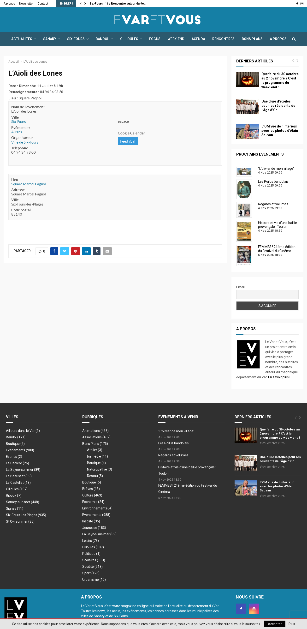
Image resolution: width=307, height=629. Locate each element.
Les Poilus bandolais (173, 443)
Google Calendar (131, 133)
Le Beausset (19, 476)
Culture (92, 495)
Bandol (102, 39)
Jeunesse (94, 528)
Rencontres (223, 39)
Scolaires (93, 560)
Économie (93, 502)
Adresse (18, 190)
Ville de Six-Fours (24, 142)
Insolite (91, 521)
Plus (292, 624)
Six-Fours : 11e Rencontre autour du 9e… (117, 3)
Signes (14, 508)
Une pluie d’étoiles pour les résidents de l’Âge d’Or (278, 105)
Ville (15, 117)
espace (123, 121)
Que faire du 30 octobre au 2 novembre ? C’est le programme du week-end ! (280, 433)
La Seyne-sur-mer (23, 470)
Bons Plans (252, 39)
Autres (16, 132)
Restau (95, 476)
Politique (91, 554)
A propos (9, 3)
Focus (154, 39)
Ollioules (129, 39)
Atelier (94, 450)
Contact (43, 3)
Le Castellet (18, 482)
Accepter (275, 624)
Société (92, 567)
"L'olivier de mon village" (176, 431)
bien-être (97, 456)
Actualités (21, 39)
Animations (95, 431)
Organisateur (22, 138)
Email (240, 287)
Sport (91, 573)
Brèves (91, 489)
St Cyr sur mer (20, 521)
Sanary (49, 39)
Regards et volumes (173, 455)
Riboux (13, 495)
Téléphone (19, 148)
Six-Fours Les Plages (26, 515)
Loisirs (90, 541)
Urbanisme (94, 579)
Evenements (20, 450)
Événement (20, 128)
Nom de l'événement (28, 107)
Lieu (14, 180)
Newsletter (26, 3)
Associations (96, 437)
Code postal (21, 210)
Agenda (198, 39)
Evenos (14, 457)
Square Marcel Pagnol (28, 184)
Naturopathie (99, 469)
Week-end (176, 39)
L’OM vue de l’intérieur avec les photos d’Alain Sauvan (279, 130)
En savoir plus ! (279, 377)
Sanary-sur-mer (22, 502)
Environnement (97, 508)
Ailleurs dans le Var (23, 431)
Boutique (15, 444)
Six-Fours (76, 39)
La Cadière (17, 463)
